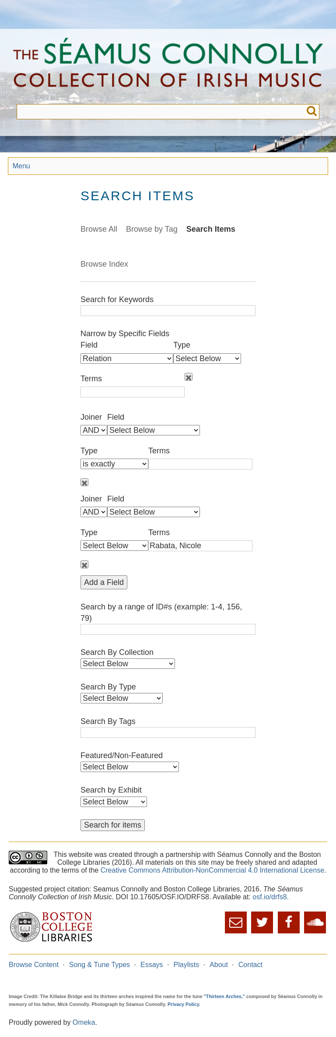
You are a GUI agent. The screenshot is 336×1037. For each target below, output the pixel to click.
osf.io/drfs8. (270, 897)
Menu (21, 166)
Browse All (98, 229)
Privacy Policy (183, 1004)
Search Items (210, 229)
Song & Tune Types (99, 964)
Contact (250, 964)
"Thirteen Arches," (224, 996)
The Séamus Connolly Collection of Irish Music (168, 66)
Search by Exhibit (111, 790)
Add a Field (104, 582)
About (219, 964)
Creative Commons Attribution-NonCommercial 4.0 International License (212, 870)
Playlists (187, 964)
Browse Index (104, 264)
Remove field (188, 377)
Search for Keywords (117, 299)
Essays (151, 964)
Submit (311, 111)
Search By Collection (117, 652)
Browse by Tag (152, 229)
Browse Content (34, 964)
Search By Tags (108, 721)
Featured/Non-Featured (121, 755)
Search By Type (108, 686)
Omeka (84, 1022)
